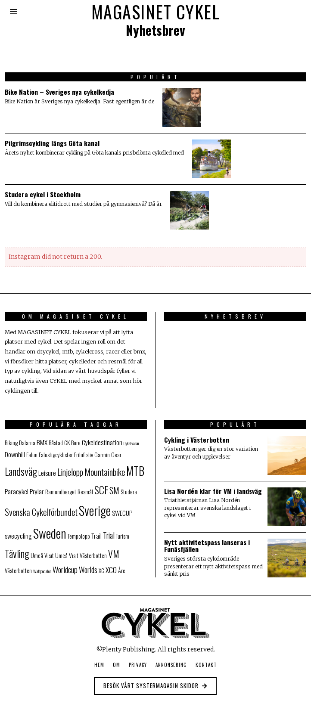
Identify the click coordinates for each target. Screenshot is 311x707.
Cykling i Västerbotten (196, 439)
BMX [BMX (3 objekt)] (42, 442)
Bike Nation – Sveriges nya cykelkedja (59, 91)
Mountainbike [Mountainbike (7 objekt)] (104, 471)
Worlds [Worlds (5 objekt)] (88, 569)
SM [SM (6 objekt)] (114, 490)
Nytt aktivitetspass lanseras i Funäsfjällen (207, 545)
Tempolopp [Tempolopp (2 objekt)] (79, 536)
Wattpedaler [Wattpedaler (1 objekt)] (42, 570)
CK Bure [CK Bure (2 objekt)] (72, 442)
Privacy (138, 664)
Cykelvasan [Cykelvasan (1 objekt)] (131, 443)
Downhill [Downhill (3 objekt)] (15, 454)
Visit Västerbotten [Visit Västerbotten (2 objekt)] (88, 555)
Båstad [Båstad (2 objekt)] (56, 442)
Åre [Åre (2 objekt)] (121, 570)
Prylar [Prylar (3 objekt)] (37, 491)
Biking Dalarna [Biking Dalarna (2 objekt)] (20, 442)
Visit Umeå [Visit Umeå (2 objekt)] (56, 555)
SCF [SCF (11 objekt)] (101, 489)
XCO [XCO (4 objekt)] (111, 569)
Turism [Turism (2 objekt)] (122, 536)
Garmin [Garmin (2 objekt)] (102, 454)
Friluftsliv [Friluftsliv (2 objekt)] (83, 454)
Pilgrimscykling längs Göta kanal (52, 143)
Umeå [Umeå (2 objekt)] (37, 555)
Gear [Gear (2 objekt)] (116, 454)
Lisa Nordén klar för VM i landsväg (213, 491)
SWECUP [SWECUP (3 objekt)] (122, 513)
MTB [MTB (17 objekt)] (135, 470)
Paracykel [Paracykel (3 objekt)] (16, 491)
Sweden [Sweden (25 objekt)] (49, 533)
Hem (99, 664)
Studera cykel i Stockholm (43, 194)
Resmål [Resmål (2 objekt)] (85, 491)
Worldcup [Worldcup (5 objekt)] (65, 569)
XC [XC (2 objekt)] (101, 570)
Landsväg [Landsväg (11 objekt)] (21, 471)
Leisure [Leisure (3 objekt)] (47, 473)
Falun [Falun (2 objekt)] (31, 454)
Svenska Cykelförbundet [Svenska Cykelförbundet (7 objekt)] (41, 511)
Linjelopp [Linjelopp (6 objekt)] (70, 471)
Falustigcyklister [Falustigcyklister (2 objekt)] (56, 454)
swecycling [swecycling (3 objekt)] (18, 535)
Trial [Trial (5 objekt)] (109, 535)
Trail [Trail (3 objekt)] (96, 535)
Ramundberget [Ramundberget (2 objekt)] (60, 491)
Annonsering (171, 664)
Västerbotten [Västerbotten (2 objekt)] (18, 570)
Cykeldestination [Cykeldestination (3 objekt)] (102, 442)
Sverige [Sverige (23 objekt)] (95, 510)
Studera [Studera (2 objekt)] (129, 491)
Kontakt (206, 664)
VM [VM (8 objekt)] (113, 554)
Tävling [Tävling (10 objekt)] (17, 553)
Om (116, 664)
